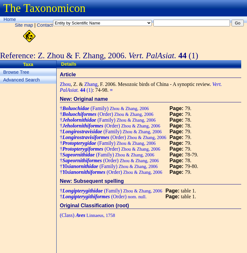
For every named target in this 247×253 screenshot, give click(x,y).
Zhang (90, 84)
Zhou (65, 84)
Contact (45, 25)
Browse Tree (16, 72)
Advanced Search (21, 79)
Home (10, 19)
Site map (24, 25)
